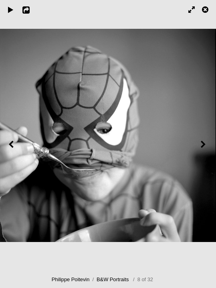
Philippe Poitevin (71, 279)
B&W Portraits (113, 279)
